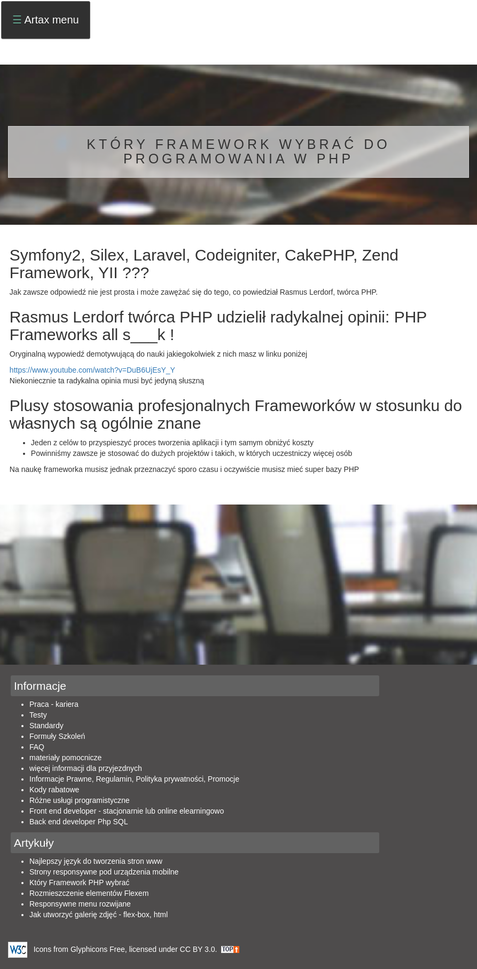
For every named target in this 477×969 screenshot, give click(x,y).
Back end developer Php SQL (78, 821)
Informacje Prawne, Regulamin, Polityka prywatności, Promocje (134, 779)
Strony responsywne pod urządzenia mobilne (103, 872)
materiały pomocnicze (65, 757)
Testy (38, 715)
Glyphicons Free (98, 948)
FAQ (36, 747)
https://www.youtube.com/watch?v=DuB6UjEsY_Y (92, 370)
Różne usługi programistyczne (79, 800)
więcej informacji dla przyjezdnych (85, 768)
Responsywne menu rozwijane (80, 904)
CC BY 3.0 (197, 948)
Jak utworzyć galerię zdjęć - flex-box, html (98, 914)
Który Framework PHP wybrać (79, 882)
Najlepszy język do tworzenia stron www (95, 861)
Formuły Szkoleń (57, 736)
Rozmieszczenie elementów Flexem (88, 893)
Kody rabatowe (54, 789)
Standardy (46, 725)
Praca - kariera (54, 704)
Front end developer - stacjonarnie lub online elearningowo (126, 811)
